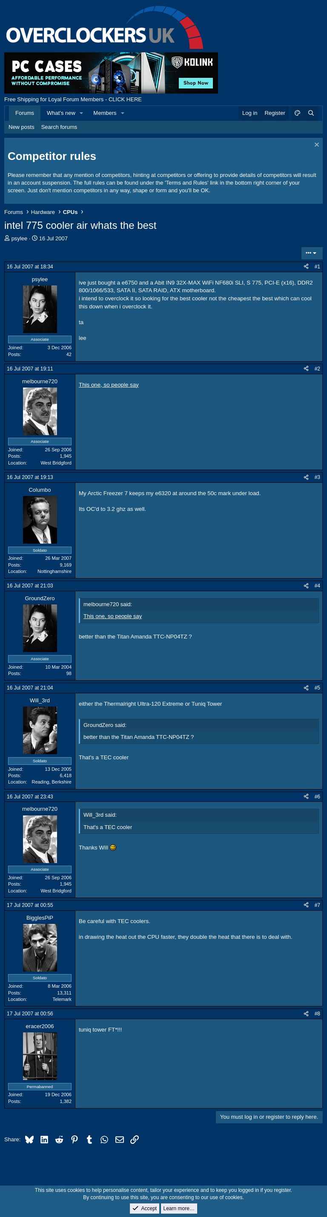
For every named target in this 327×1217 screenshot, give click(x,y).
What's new (61, 113)
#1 (317, 267)
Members (104, 113)
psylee (19, 238)
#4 (317, 586)
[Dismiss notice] (315, 145)
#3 (317, 477)
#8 (317, 1014)
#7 (317, 905)
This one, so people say (109, 385)
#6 (317, 797)
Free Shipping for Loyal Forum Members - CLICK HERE (73, 99)
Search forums (59, 127)
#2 (317, 369)
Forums (24, 113)
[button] (81, 113)
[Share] (306, 267)
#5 (317, 688)
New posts (21, 127)
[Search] (311, 113)
